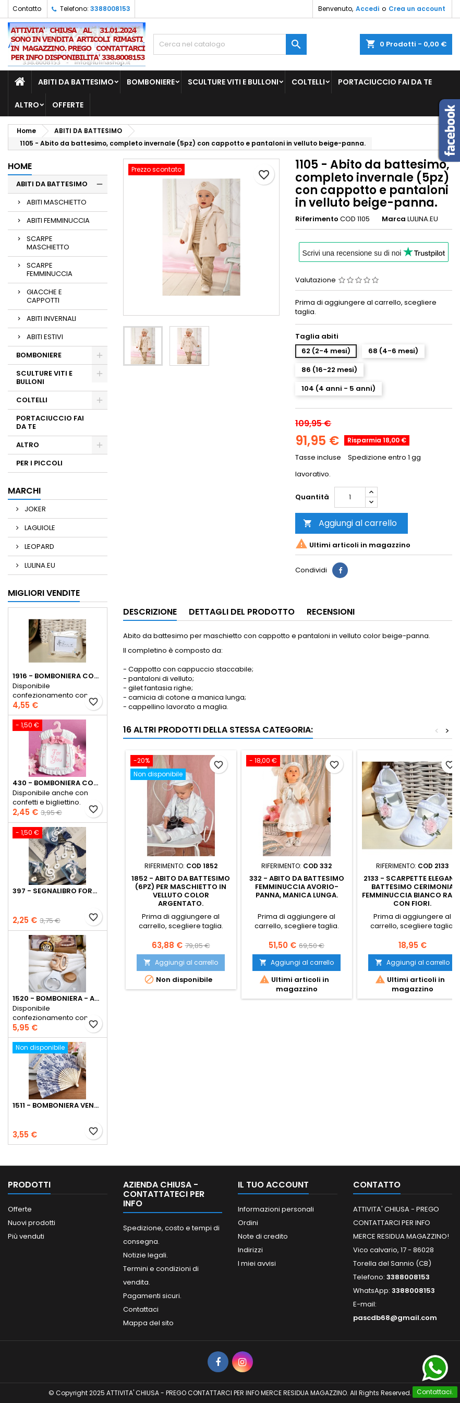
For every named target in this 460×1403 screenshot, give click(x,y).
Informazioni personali (276, 1209)
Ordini (248, 1223)
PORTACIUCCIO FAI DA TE (385, 82)
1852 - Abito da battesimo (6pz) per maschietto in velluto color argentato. (180, 890)
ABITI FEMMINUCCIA (58, 220)
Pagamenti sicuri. (152, 1296)
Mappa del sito (148, 1323)
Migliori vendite (44, 593)
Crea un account (417, 8)
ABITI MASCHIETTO (57, 202)
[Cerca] (230, 44)
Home (20, 166)
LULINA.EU (39, 565)
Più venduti (26, 1236)
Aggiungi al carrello (350, 523)
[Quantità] (350, 497)
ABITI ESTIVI (45, 337)
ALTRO (27, 105)
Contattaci (141, 1309)
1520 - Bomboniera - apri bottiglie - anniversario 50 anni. (58, 999)
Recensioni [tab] (331, 612)
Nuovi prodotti (31, 1223)
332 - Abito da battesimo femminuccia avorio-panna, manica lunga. (296, 886)
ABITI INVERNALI (51, 318)
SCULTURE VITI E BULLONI (233, 82)
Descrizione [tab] (150, 612)
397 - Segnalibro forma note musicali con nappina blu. (58, 891)
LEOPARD (38, 546)
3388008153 (110, 8)
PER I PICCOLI (39, 463)
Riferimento (316, 219)
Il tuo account (273, 1185)
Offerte (20, 1209)
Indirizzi (250, 1250)
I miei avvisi (257, 1263)
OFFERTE (67, 105)
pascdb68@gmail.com (395, 1318)
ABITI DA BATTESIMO (76, 82)
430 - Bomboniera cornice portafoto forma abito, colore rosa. (58, 783)
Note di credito (263, 1236)
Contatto (27, 8)
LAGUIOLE (39, 528)
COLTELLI (308, 82)
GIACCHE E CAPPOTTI (44, 296)
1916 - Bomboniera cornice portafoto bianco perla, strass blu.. (58, 676)
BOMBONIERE (151, 82)
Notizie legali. (145, 1255)
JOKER (34, 509)
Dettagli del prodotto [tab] (242, 612)
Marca (394, 219)
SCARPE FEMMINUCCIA (49, 269)
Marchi (24, 491)
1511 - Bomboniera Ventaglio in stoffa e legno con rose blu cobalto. (58, 1105)
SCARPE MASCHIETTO (48, 243)
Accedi (367, 8)
